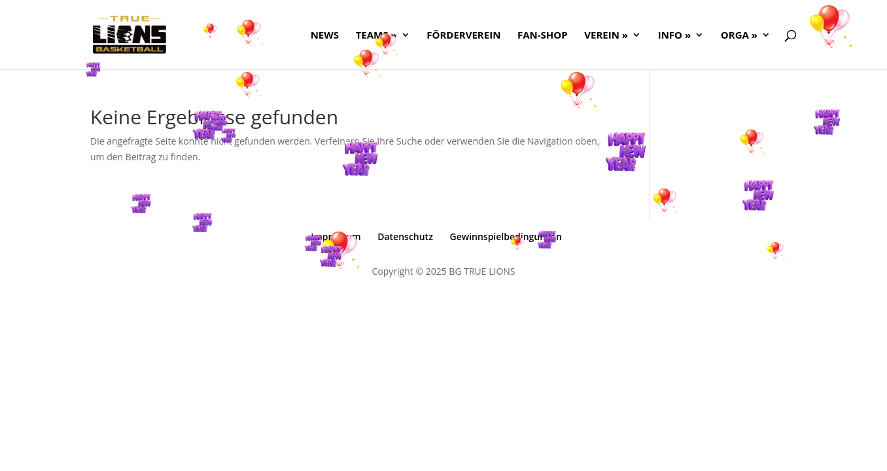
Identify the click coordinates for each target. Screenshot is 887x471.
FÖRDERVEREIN (463, 35)
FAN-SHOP (542, 35)
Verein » (606, 35)
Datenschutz (405, 236)
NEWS (325, 35)
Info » (674, 35)
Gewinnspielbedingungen (506, 236)
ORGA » (739, 35)
